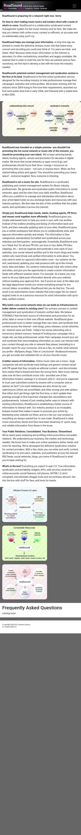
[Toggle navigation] (74, 6)
